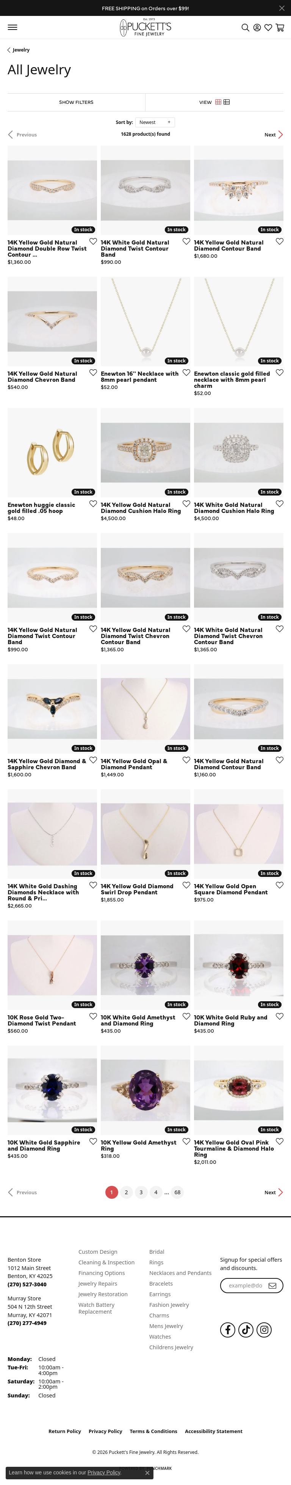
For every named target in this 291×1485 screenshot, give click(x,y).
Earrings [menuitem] (160, 1294)
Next (270, 134)
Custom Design (97, 1251)
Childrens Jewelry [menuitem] (171, 1347)
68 (177, 1192)
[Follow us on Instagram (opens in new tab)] (264, 1330)
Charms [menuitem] (159, 1315)
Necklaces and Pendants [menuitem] (180, 1272)
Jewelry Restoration (103, 1294)
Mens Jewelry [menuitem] (166, 1326)
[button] (245, 27)
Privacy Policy (105, 1431)
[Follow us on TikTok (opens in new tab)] (245, 1330)
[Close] (281, 8)
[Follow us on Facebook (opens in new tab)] (227, 1330)
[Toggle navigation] (12, 27)
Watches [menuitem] (160, 1336)
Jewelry (21, 50)
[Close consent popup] (147, 1473)
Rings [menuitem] (156, 1262)
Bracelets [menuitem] (161, 1283)
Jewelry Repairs (97, 1283)
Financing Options (101, 1272)
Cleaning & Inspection (106, 1262)
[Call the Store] (27, 1284)
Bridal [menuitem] (156, 1251)
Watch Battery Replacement (96, 1308)
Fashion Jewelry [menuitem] (169, 1304)
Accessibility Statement (213, 1431)
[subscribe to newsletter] (272, 1285)
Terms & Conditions (154, 1431)
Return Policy (64, 1431)
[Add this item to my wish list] (91, 241)
